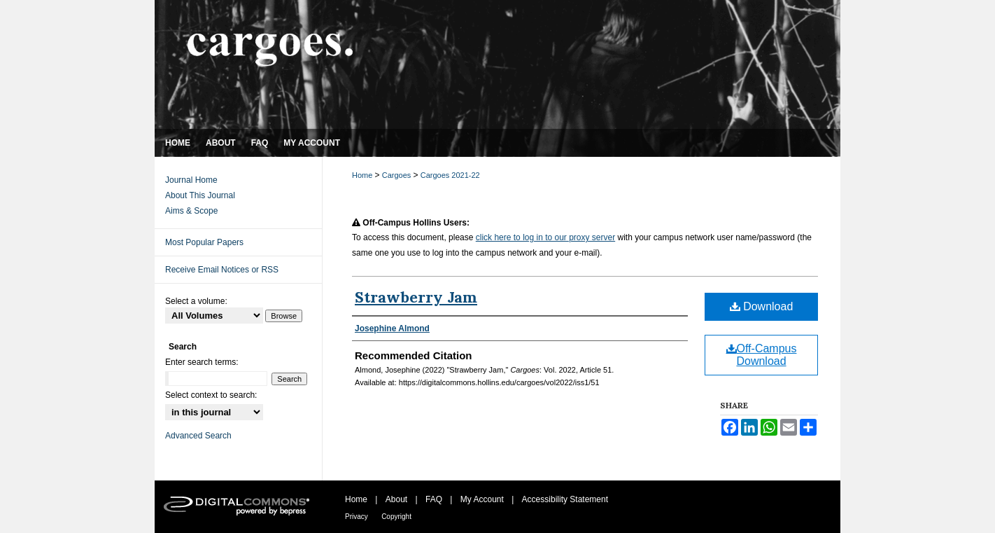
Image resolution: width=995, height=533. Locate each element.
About (396, 499)
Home (363, 175)
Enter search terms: (202, 362)
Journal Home (191, 180)
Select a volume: (196, 301)
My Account (482, 499)
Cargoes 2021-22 (450, 175)
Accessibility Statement (565, 499)
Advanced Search (198, 436)
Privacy (356, 516)
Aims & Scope (191, 211)
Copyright (396, 516)
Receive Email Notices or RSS (221, 270)
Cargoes (398, 175)
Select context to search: (211, 395)
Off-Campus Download (761, 354)
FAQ (433, 499)
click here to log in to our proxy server (545, 237)
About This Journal (200, 195)
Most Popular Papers (204, 242)
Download (761, 306)
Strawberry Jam (416, 297)
